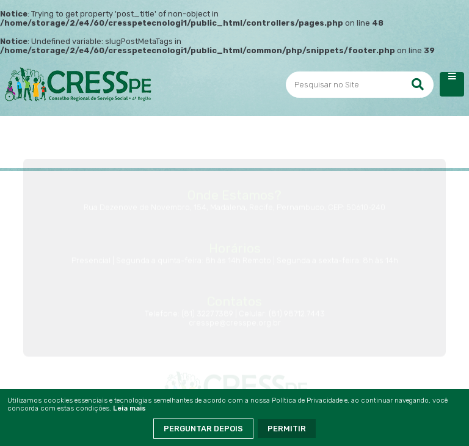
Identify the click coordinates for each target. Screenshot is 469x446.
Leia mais (129, 408)
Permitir (286, 428)
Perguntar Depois (203, 428)
